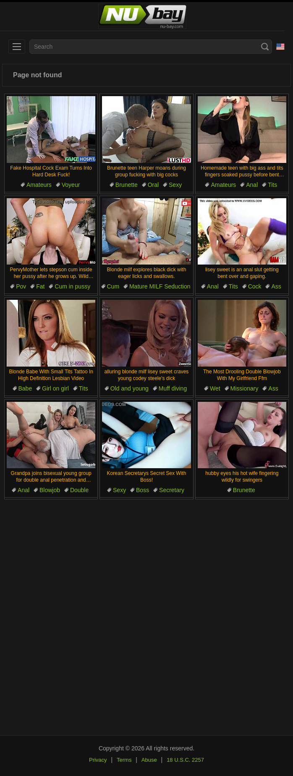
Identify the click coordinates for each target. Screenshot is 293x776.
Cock (255, 286)
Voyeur (71, 184)
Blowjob (49, 490)
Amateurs (39, 184)
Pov (21, 286)
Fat (40, 286)
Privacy (98, 760)
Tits (272, 184)
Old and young (129, 388)
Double (79, 490)
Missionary (244, 388)
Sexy (175, 184)
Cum (113, 286)
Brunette (126, 184)
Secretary (171, 490)
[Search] (265, 46)
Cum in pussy (72, 286)
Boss (142, 490)
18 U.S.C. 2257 (185, 760)
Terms (124, 760)
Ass (276, 286)
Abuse (149, 760)
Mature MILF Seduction (160, 286)
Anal (252, 184)
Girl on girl (55, 388)
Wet (215, 388)
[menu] (16, 46)
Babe (25, 388)
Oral (153, 184)
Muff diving (173, 388)
